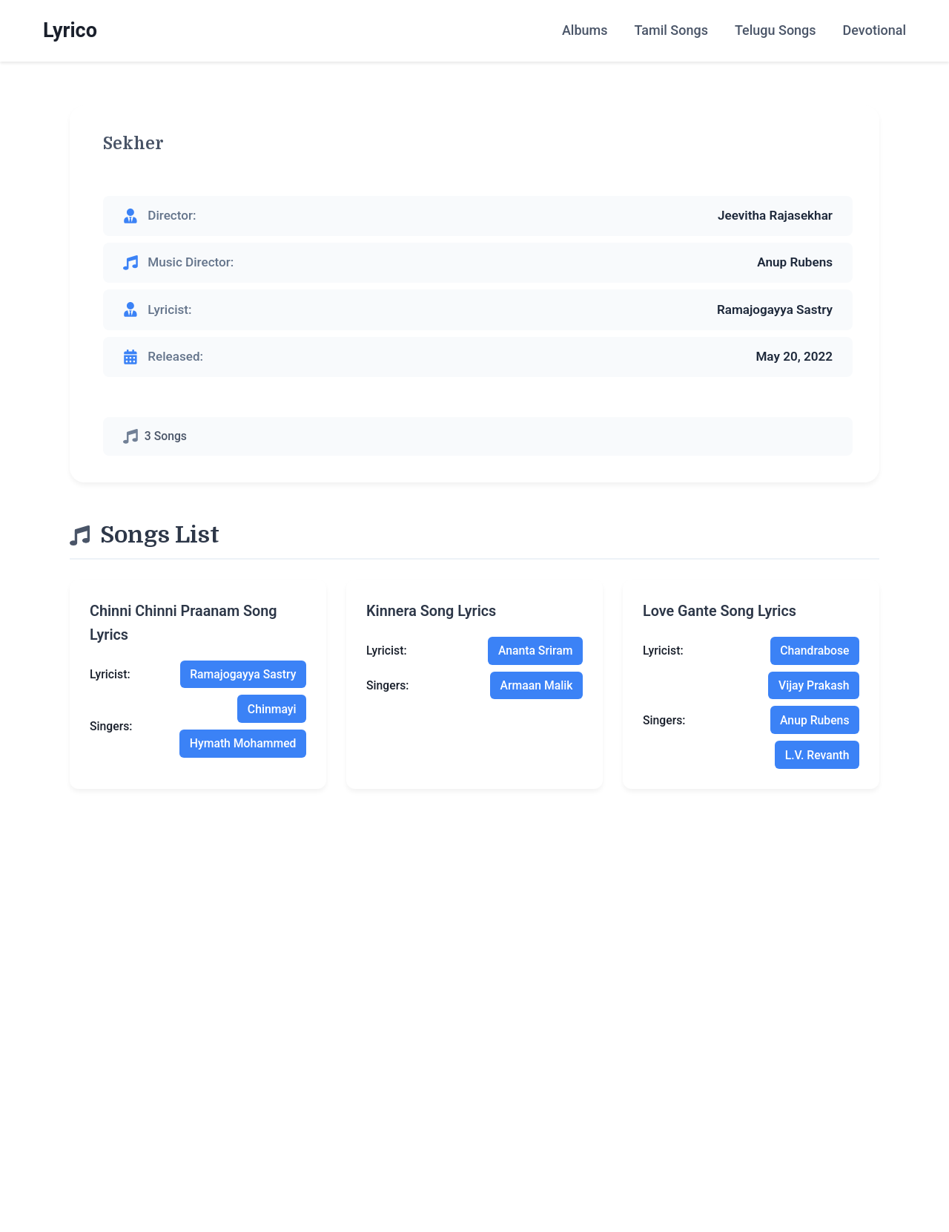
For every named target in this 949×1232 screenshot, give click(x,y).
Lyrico (70, 30)
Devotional (874, 30)
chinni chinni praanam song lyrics (183, 623)
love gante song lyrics (719, 611)
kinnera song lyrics (431, 611)
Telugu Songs (775, 30)
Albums (585, 30)
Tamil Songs (670, 30)
